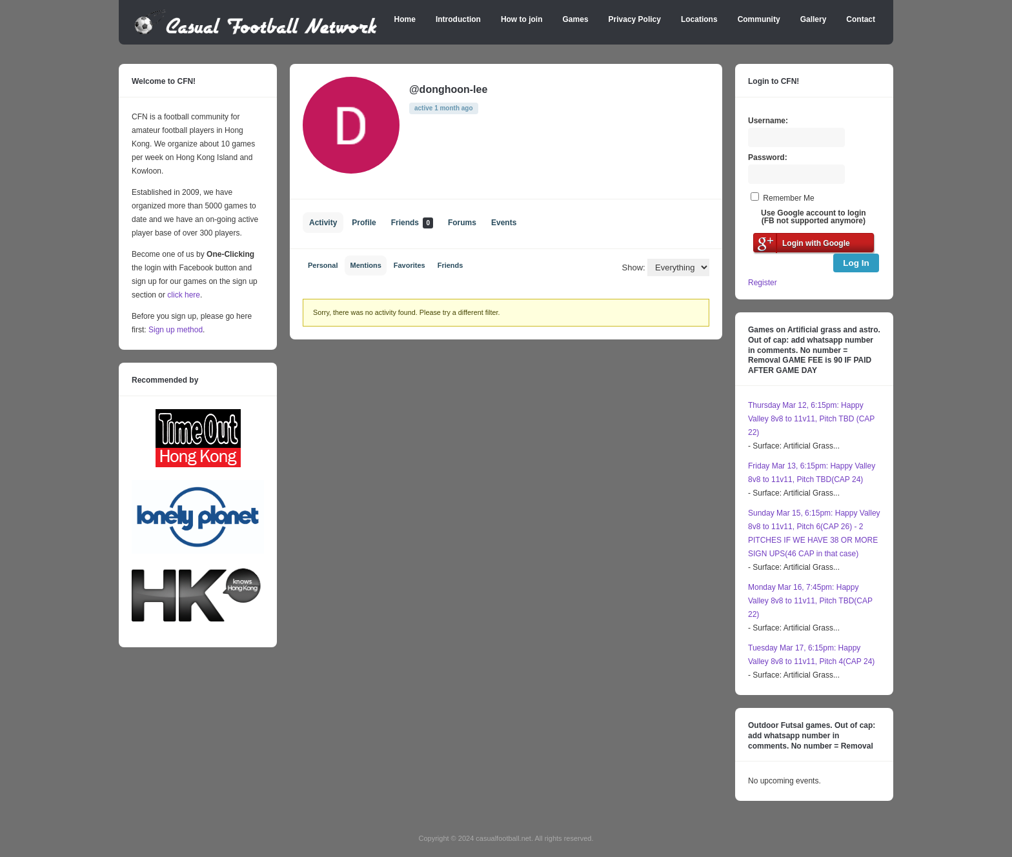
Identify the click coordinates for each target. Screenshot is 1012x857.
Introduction (458, 19)
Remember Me (788, 198)
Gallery (813, 19)
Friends (412, 222)
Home (405, 19)
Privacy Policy (635, 19)
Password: (767, 157)
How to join (522, 19)
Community (759, 19)
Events (503, 222)
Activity (323, 222)
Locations (699, 19)
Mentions (365, 265)
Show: (633, 267)
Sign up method (175, 329)
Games (576, 19)
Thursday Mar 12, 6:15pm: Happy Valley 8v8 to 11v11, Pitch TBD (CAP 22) (811, 419)
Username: (768, 121)
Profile (364, 222)
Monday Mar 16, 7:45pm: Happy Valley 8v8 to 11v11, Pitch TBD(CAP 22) (810, 601)
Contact (860, 19)
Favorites (409, 265)
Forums (462, 222)
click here (183, 294)
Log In (856, 263)
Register (762, 283)
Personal (323, 265)
